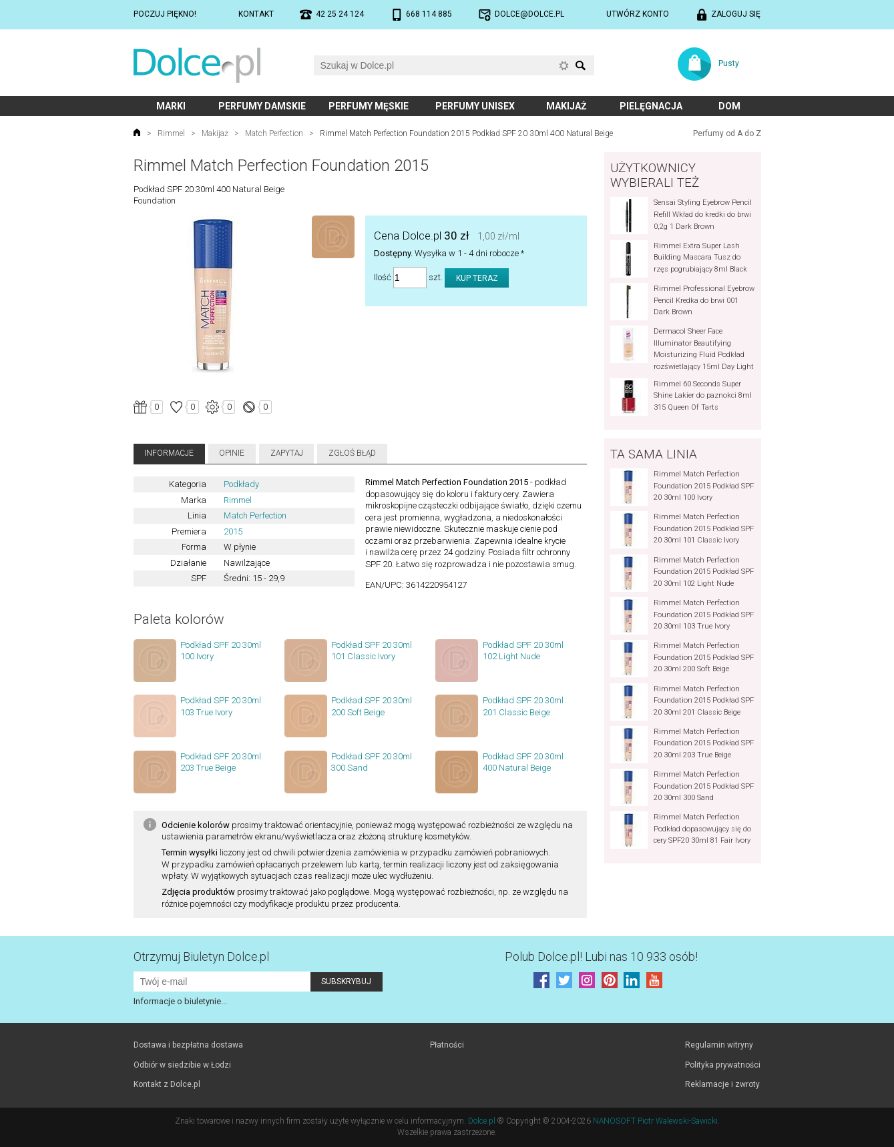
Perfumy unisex (475, 106)
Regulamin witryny (719, 1045)
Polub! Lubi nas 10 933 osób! (601, 956)
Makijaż (566, 106)
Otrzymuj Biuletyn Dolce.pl (201, 956)
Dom (729, 106)
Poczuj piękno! (165, 14)
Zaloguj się (735, 14)
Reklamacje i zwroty (722, 1084)
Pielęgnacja (651, 106)
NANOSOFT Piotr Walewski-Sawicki (655, 1121)
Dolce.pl (481, 1121)
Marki (171, 106)
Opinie (231, 453)
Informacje (169, 453)
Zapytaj (286, 453)
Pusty (728, 63)
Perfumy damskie (262, 106)
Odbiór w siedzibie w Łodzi (182, 1065)
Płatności (447, 1045)
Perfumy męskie (368, 106)
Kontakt (256, 14)
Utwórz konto (637, 14)
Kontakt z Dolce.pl (167, 1084)
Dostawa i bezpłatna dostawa (188, 1045)
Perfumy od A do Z (727, 133)
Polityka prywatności (722, 1065)
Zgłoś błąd (352, 453)
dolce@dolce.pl (529, 14)
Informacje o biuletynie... (180, 1001)
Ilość (382, 278)
